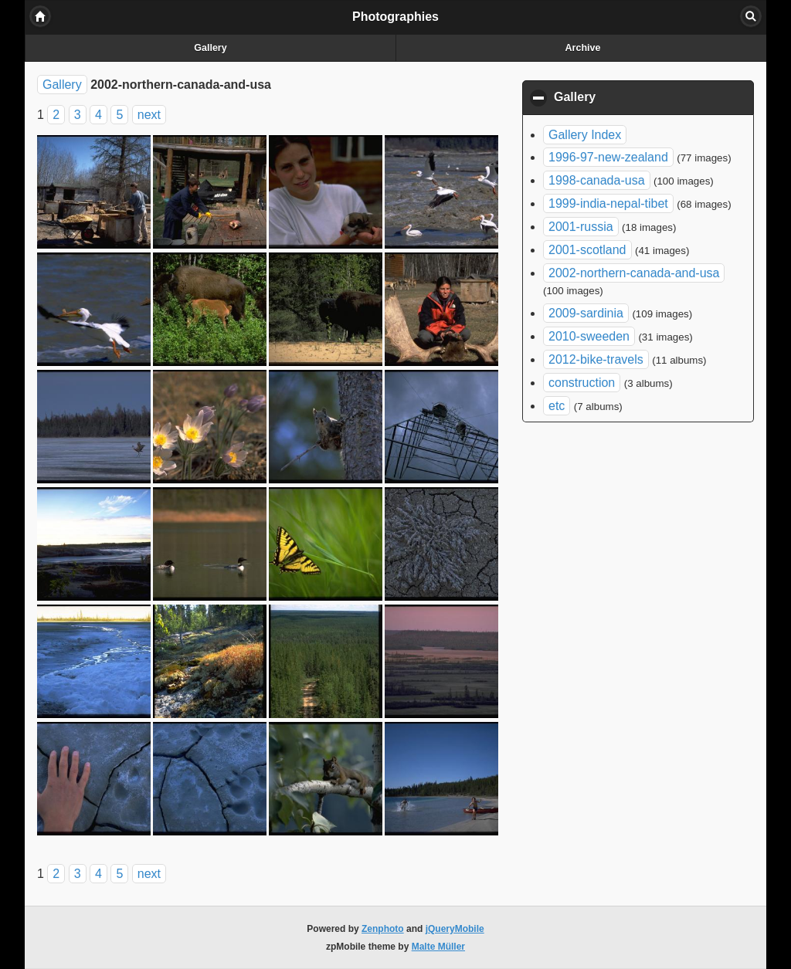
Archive (583, 47)
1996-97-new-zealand (608, 157)
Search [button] (750, 16)
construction (581, 382)
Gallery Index (584, 134)
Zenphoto (383, 928)
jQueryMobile (455, 928)
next (149, 114)
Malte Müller (438, 946)
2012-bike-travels (595, 359)
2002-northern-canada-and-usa (633, 273)
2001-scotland (587, 249)
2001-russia (580, 226)
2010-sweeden (589, 336)
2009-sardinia (585, 313)
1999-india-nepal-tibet (608, 203)
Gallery (210, 47)
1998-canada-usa (596, 180)
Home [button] (40, 16)
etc (556, 405)
